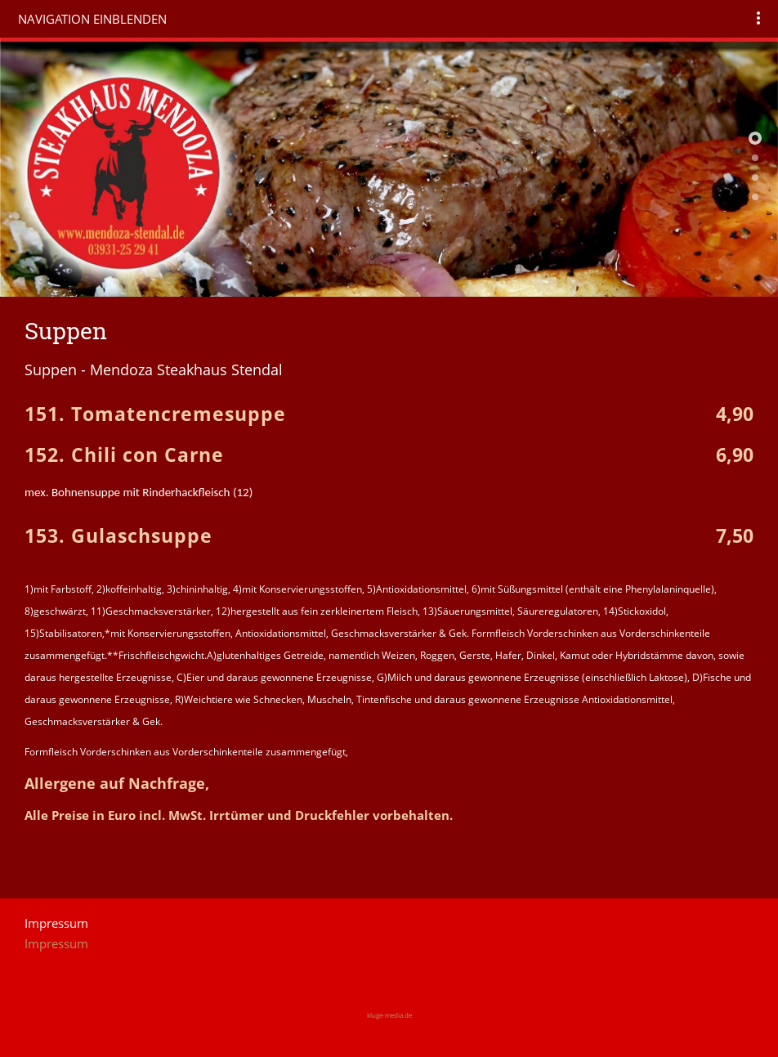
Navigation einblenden (92, 19)
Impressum (56, 943)
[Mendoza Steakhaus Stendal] (755, 158)
